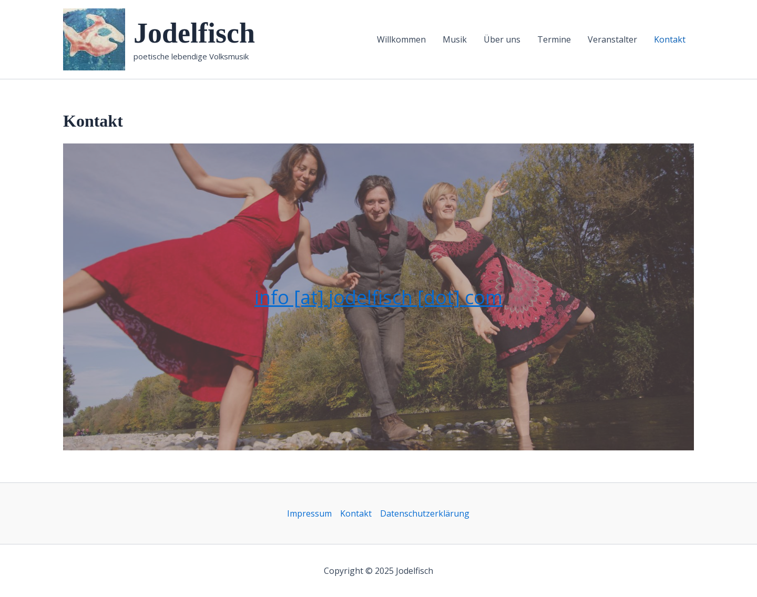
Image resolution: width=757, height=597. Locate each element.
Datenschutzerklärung (424, 513)
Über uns (502, 39)
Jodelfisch (194, 33)
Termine (554, 39)
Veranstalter (612, 39)
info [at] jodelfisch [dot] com (378, 297)
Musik (455, 39)
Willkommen (401, 39)
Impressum (309, 513)
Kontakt (670, 39)
